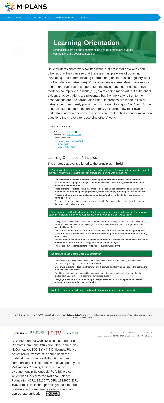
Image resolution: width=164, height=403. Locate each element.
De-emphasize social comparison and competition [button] (76, 254)
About (18, 18)
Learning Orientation (66, 132)
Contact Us (147, 333)
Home (8, 17)
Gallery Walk (63, 144)
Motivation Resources (39, 18)
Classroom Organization (24, 42)
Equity (17, 38)
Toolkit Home (20, 33)
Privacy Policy (130, 333)
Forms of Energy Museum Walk (70, 141)
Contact (83, 18)
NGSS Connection (74, 135)
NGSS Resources (65, 18)
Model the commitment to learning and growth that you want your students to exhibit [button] (93, 290)
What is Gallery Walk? (67, 147)
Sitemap (114, 333)
